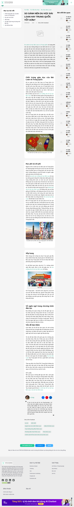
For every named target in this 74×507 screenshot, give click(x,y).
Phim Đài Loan (47, 431)
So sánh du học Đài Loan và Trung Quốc (36, 44)
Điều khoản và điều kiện (8, 494)
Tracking (32, 468)
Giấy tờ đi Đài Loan (49, 426)
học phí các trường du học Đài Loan (40, 176)
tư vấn (41, 388)
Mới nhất (33, 423)
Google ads (32, 476)
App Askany (54, 468)
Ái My (32, 397)
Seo (31, 471)
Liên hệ (53, 473)
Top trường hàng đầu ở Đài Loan (33, 428)
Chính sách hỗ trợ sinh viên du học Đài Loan (36, 434)
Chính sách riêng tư (7, 491)
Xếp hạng (7, 19)
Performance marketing (35, 473)
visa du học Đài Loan (37, 390)
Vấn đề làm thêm (9, 25)
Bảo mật (54, 471)
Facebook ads (33, 478)
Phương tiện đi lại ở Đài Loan (32, 431)
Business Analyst (33, 466)
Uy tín (26, 423)
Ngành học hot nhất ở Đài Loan (33, 426)
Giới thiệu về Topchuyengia (58, 466)
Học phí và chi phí (9, 17)
